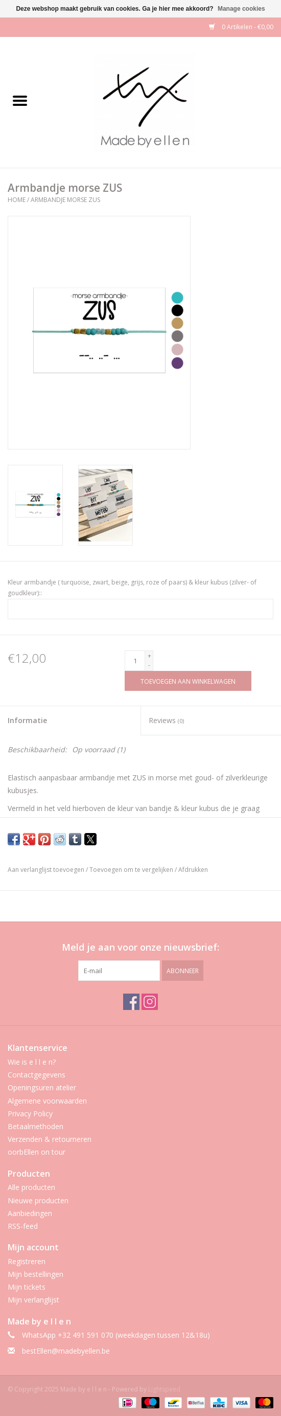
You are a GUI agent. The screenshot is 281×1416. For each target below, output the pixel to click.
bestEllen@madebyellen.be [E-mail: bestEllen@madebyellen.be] (66, 1351)
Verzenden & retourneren (49, 1139)
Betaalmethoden (35, 1126)
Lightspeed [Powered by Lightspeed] (164, 1389)
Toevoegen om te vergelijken (132, 869)
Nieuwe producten (38, 1200)
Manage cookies (241, 8)
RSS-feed (23, 1226)
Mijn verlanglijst (33, 1300)
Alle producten (31, 1187)
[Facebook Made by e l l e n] (131, 1002)
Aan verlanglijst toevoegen (47, 869)
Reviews (166, 720)
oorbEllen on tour (36, 1152)
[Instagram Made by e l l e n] (150, 1002)
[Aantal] (135, 660)
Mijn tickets (26, 1287)
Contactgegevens (36, 1075)
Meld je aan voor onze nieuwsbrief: (140, 947)
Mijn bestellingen (35, 1274)
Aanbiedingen (30, 1213)
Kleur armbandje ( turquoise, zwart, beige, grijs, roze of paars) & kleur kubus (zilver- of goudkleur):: (132, 588)
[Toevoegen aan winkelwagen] (188, 681)
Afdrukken (193, 869)
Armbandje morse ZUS (65, 199)
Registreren (26, 1261)
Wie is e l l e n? (32, 1062)
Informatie (27, 720)
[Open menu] (20, 100)
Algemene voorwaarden (47, 1101)
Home (17, 199)
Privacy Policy (30, 1113)
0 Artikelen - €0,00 (241, 27)
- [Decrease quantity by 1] (149, 665)
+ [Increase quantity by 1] (149, 655)
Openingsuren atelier (42, 1087)
